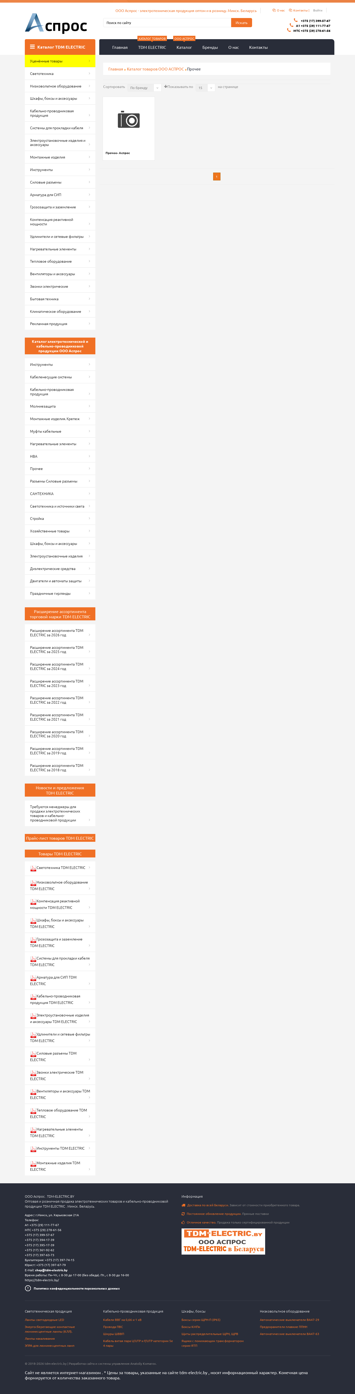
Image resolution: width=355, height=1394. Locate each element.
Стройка (37, 518)
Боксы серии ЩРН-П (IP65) (201, 1319)
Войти (317, 10)
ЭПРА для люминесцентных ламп (49, 1345)
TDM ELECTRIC (152, 44)
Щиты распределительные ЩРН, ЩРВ (210, 1334)
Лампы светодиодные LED (44, 1319)
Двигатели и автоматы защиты (56, 580)
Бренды (210, 47)
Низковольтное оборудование (56, 86)
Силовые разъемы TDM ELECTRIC (53, 1056)
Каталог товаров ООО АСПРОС (155, 68)
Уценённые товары (46, 60)
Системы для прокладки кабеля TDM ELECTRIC (60, 961)
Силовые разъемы (45, 182)
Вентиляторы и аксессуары (52, 273)
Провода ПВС (113, 1327)
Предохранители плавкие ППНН (283, 1327)
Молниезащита (43, 406)
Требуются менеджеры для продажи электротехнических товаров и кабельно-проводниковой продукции (55, 813)
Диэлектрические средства (52, 568)
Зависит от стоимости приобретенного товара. (241, 1205)
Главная (120, 47)
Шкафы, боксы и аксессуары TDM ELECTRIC (57, 923)
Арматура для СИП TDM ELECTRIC (53, 980)
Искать (241, 22)
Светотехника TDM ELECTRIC (57, 868)
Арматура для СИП (45, 194)
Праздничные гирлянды (50, 593)
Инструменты (41, 169)
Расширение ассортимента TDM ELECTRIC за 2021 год (56, 717)
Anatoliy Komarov (143, 1363)
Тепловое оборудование (51, 261)
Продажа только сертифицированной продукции (235, 1222)
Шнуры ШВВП (113, 1334)
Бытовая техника (44, 298)
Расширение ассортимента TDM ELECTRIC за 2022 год (56, 700)
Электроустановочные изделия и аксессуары (57, 142)
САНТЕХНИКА (42, 493)
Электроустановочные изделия (56, 555)
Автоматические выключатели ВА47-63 (289, 1334)
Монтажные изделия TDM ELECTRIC (55, 1166)
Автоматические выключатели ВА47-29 (289, 1319)
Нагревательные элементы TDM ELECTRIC (56, 1132)
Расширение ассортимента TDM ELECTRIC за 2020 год (56, 734)
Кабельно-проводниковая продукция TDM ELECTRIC (55, 999)
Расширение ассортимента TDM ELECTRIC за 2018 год (56, 767)
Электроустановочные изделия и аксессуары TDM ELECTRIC (59, 1018)
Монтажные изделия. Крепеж (55, 418)
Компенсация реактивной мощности (51, 221)
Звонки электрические (49, 286)
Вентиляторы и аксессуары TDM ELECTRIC (60, 1094)
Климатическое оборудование (55, 311)
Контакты (258, 47)
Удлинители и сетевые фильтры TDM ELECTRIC (60, 1037)
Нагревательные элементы (53, 248)
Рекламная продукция (48, 323)
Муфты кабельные (45, 431)
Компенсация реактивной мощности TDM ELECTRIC (55, 904)
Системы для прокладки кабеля (56, 127)
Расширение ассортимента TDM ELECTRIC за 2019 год (56, 750)
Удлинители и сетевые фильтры (57, 236)
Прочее (36, 468)
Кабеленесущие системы (51, 376)
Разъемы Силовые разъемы (53, 481)
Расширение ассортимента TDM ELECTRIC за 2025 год (56, 649)
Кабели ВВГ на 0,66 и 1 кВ (122, 1319)
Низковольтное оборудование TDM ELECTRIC (59, 885)
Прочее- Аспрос (118, 153)
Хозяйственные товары (49, 530)
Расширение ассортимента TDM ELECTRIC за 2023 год (56, 683)
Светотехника (42, 73)
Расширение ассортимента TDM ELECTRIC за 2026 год (56, 632)
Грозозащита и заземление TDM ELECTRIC (56, 942)
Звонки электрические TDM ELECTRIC (56, 1075)
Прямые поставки (225, 1213)
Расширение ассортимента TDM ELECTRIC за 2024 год (56, 666)
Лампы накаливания (40, 1338)
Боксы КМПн (191, 1327)
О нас (233, 47)
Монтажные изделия (47, 157)
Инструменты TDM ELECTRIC (57, 1148)
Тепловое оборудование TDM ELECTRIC (58, 1113)
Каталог (184, 44)
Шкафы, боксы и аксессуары (53, 98)
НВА (33, 456)
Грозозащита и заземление (53, 206)
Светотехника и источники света (57, 506)
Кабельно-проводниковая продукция (52, 113)
